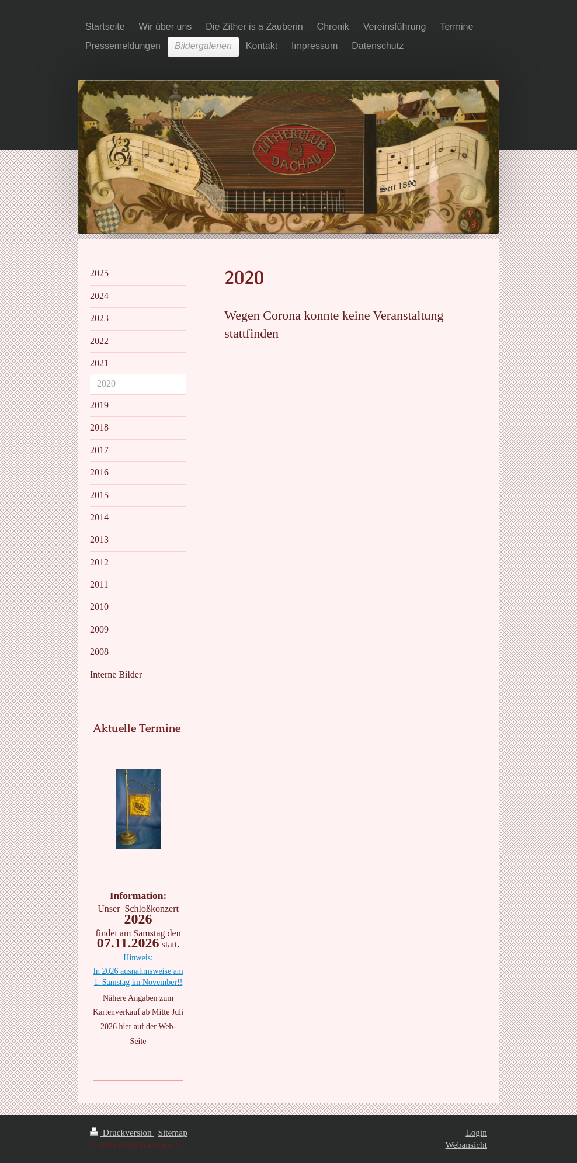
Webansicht (466, 1145)
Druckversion (122, 1132)
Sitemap (172, 1132)
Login (476, 1132)
